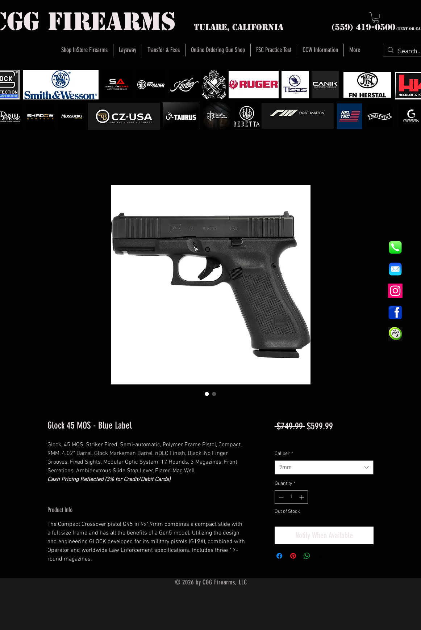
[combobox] (324, 467)
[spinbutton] (291, 497)
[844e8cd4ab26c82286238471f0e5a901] (395, 247)
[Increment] (302, 497)
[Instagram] (395, 291)
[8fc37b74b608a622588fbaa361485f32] (395, 269)
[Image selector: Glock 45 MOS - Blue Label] (206, 393)
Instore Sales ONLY (339, 440)
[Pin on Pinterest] (293, 556)
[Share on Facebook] (279, 556)
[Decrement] (280, 497)
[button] (376, 17)
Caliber (284, 454)
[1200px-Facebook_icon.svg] (395, 312)
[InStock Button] (395, 334)
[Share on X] (320, 556)
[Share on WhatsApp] (307, 556)
